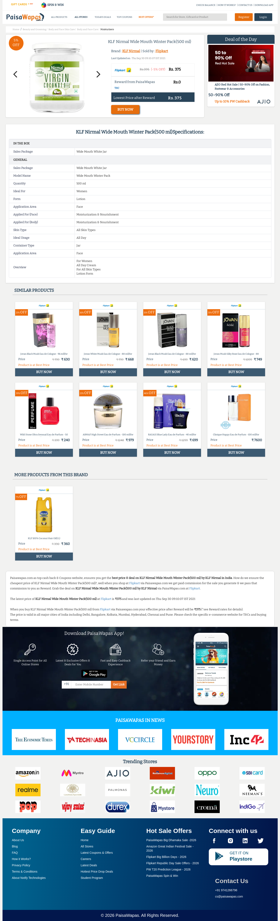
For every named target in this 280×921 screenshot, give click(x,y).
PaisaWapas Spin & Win (162, 875)
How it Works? (21, 859)
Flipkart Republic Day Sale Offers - (172, 863)
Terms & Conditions (24, 871)
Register (243, 17)
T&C (116, 88)
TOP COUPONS (124, 17)
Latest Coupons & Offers (97, 852)
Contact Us (231, 880)
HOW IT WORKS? (227, 5)
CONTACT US (245, 5)
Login (263, 17)
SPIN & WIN (52, 5)
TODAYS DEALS (103, 17)
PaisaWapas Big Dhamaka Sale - (171, 840)
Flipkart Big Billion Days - (166, 857)
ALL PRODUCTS (59, 17)
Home (84, 840)
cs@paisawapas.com (229, 896)
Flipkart (161, 51)
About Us (18, 840)
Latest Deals (89, 865)
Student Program (92, 877)
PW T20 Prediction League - (168, 869)
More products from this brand (51, 474)
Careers (86, 859)
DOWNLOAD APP (264, 5)
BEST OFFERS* (146, 17)
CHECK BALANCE (206, 5)
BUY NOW (125, 110)
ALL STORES (81, 17)
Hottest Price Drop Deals (97, 871)
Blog (15, 846)
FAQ (15, 852)
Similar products (34, 290)
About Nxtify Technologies (29, 877)
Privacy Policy (21, 865)
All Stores (87, 846)
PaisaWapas (127, 915)
